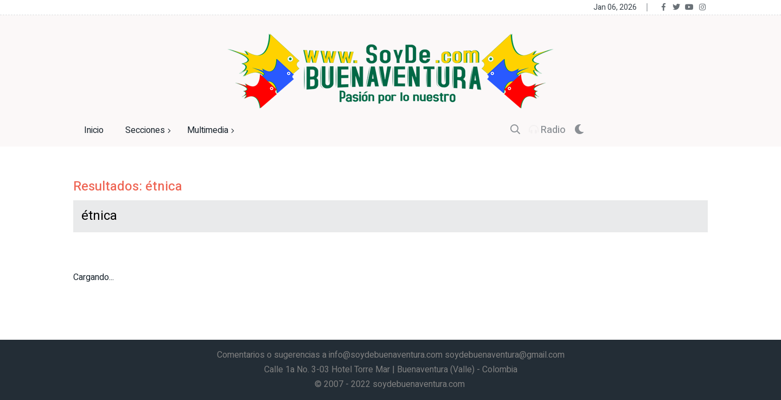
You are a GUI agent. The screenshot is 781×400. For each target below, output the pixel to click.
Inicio (94, 130)
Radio (547, 130)
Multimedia (212, 130)
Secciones (149, 130)
